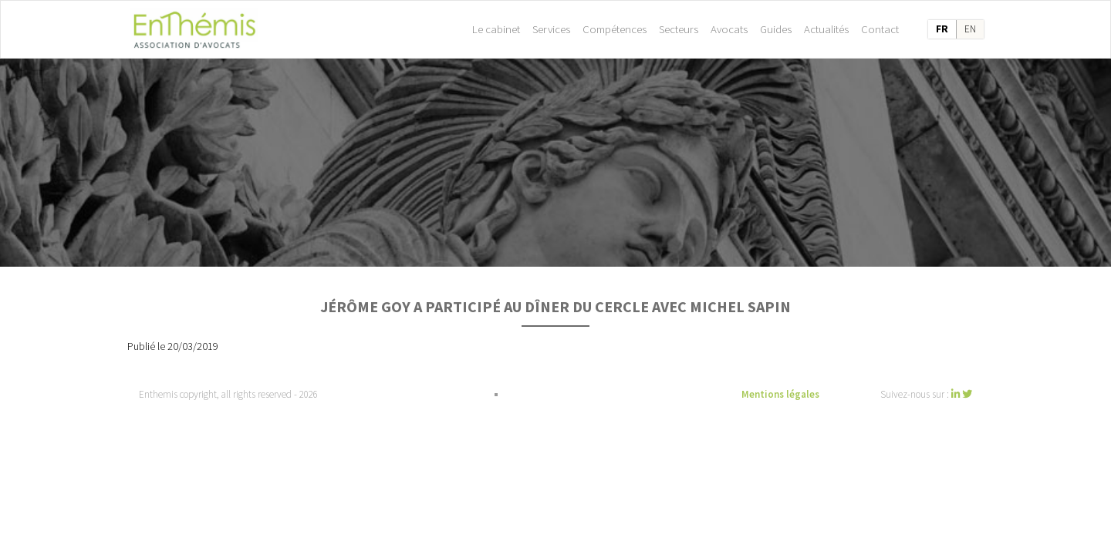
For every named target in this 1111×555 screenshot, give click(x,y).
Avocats (729, 29)
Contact (880, 29)
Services (551, 29)
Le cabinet (496, 29)
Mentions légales (780, 394)
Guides (776, 29)
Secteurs (678, 29)
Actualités (826, 29)
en (970, 28)
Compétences (615, 29)
